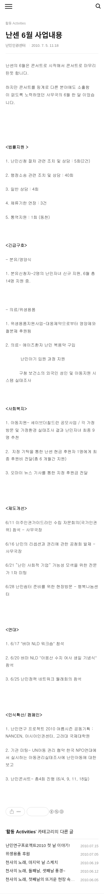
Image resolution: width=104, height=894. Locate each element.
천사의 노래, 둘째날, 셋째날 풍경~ (35, 870)
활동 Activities (21, 831)
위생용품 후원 (18, 853)
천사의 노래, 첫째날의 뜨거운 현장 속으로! (43, 879)
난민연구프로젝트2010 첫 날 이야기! (38, 845)
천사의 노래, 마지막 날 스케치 (32, 862)
